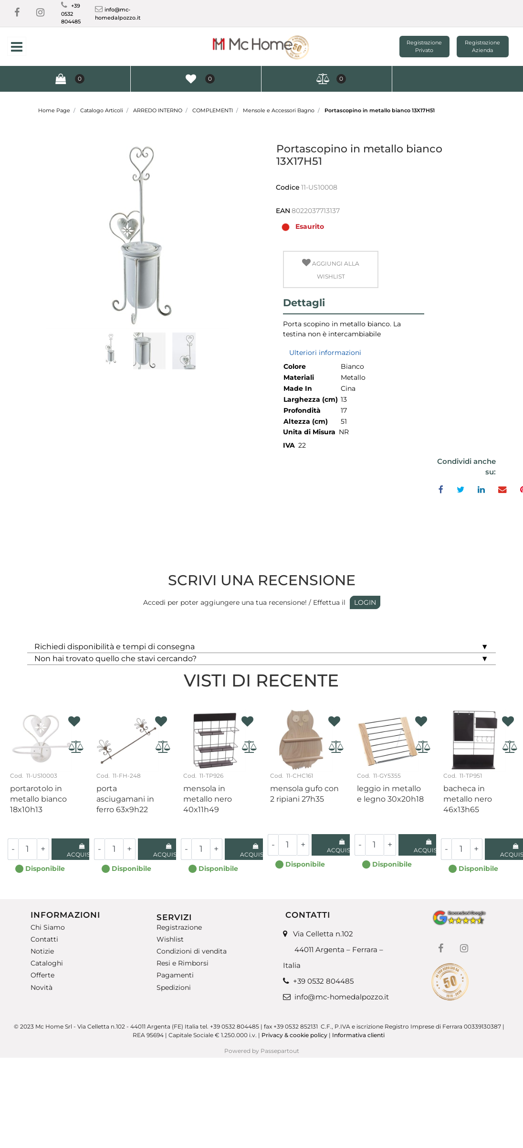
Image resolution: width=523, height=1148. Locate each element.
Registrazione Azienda (482, 46)
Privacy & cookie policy (294, 1035)
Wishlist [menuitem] (170, 939)
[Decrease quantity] (13, 849)
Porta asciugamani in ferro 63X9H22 (125, 799)
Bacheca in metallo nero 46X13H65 (467, 799)
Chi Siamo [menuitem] (48, 927)
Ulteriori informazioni (325, 352)
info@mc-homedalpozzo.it (341, 996)
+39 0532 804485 (71, 13)
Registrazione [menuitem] (179, 927)
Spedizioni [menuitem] (174, 988)
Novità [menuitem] (41, 988)
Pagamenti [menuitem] (175, 975)
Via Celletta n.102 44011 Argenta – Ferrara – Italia (333, 949)
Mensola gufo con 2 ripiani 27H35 (304, 794)
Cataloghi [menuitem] (47, 963)
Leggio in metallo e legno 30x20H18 (390, 794)
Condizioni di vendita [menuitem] (192, 951)
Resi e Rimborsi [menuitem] (183, 963)
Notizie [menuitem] (42, 951)
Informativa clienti (359, 1035)
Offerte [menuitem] (42, 975)
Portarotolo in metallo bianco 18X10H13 (38, 799)
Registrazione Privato (424, 46)
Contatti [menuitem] (44, 939)
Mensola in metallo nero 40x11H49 (207, 799)
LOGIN (365, 602)
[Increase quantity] (43, 849)
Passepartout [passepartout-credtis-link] (280, 1050)
